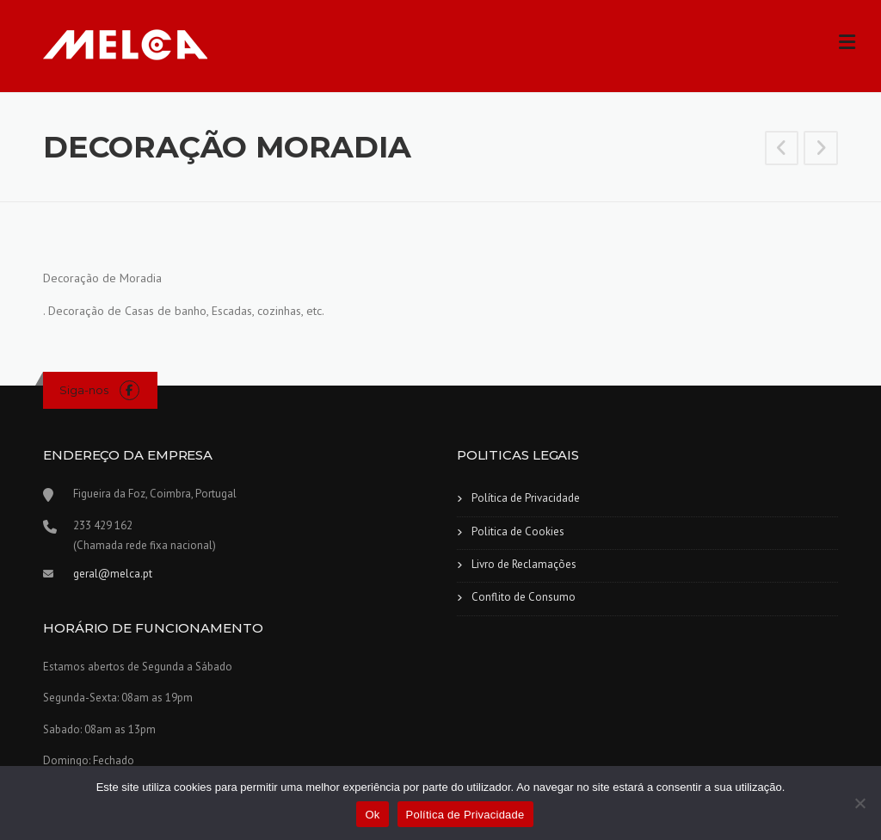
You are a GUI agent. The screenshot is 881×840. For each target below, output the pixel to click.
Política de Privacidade (525, 498)
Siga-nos (83, 390)
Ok (372, 814)
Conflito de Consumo (523, 597)
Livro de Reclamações (523, 564)
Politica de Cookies (517, 531)
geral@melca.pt (112, 573)
